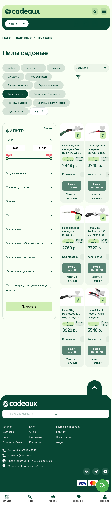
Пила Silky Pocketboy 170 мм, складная (71, 314)
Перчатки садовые (48, 85)
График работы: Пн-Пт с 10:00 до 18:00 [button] (27, 461)
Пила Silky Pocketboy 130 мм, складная (96, 231)
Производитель (17, 187)
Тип (8, 215)
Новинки (61, 431)
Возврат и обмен (12, 442)
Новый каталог (24, 37)
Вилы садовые (33, 68)
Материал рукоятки (20, 257)
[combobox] (91, 68)
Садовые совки (16, 111)
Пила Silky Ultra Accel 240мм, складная (97, 314)
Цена (9, 140)
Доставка (8, 431)
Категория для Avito (20, 271)
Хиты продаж (64, 437)
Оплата (6, 437)
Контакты (35, 442)
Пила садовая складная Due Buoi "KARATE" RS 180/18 (71, 149)
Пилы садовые (15, 94)
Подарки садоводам (68, 426)
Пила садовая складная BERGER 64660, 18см (70, 231)
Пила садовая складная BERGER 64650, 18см (97, 149)
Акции (60, 442)
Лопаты (56, 68)
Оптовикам (35, 437)
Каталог (7, 426)
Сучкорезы (13, 76)
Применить (29, 306)
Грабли (11, 68)
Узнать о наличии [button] (71, 196)
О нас (32, 431)
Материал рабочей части (24, 243)
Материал (13, 229)
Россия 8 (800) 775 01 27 (19, 455)
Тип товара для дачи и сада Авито (26, 287)
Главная (6, 37)
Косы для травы (38, 76)
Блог (32, 426)
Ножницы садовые (17, 102)
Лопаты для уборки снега (47, 94)
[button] (30, 499)
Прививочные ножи (18, 85)
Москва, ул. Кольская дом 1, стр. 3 (24, 466)
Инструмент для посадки (51, 102)
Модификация (16, 173)
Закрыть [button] (48, 128)
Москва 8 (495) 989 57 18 (19, 450)
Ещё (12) (39, 111)
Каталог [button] (17, 23)
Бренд (10, 201)
